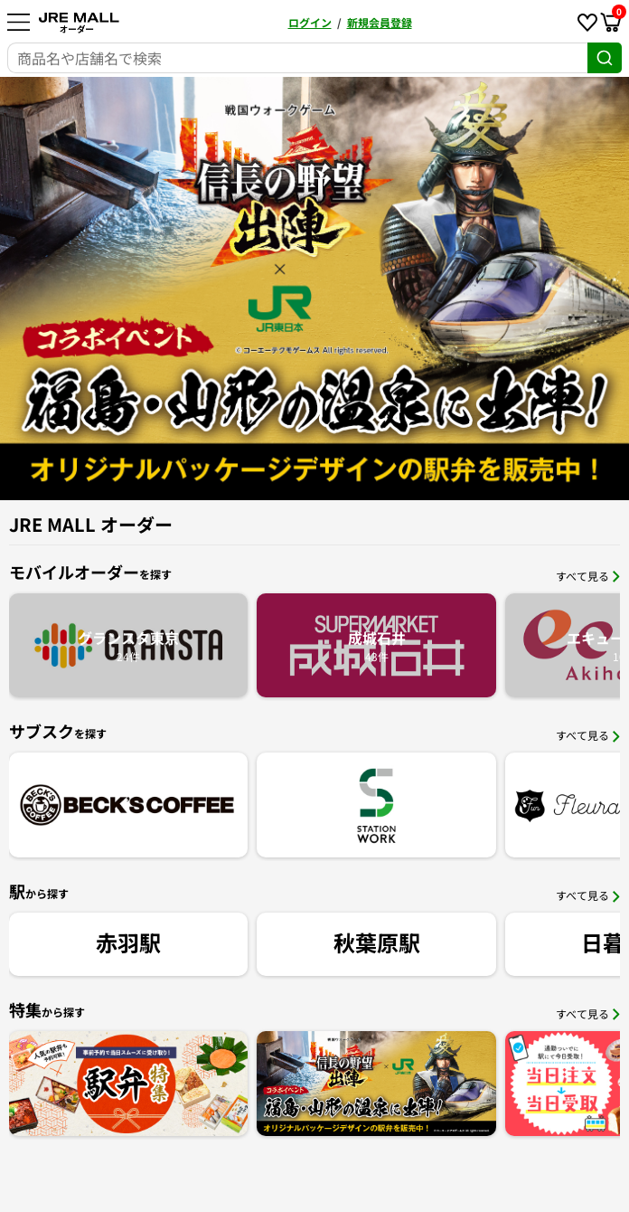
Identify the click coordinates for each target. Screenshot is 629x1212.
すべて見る (588, 575)
